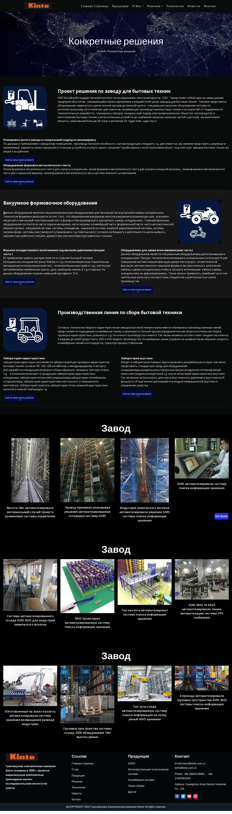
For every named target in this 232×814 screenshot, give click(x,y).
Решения (77, 784)
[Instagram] (195, 799)
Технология (175, 6)
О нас (75, 772)
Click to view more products (19, 159)
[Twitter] (183, 799)
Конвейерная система (141, 783)
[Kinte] (38, 6)
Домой (101, 51)
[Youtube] (189, 799)
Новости (194, 6)
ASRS (131, 766)
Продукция (120, 6)
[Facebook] (177, 799)
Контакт (210, 6)
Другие (132, 795)
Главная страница (94, 6)
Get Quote (221, 516)
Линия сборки (136, 789)
